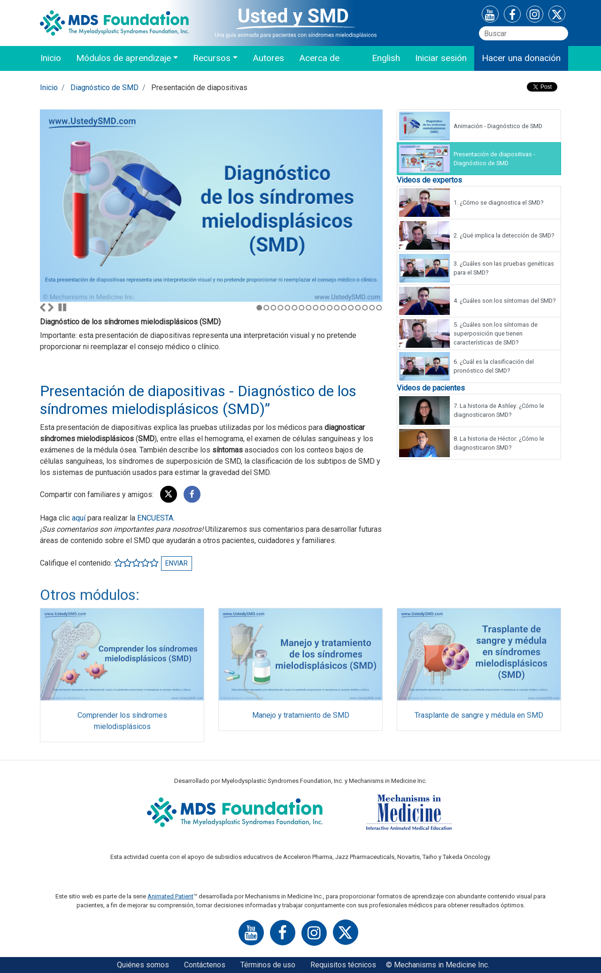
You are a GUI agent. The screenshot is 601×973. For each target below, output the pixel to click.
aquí (78, 517)
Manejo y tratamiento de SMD (300, 718)
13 (344, 308)
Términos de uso (267, 964)
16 (365, 308)
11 (330, 308)
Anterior (43, 307)
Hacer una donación (521, 58)
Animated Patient (170, 896)
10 (323, 308)
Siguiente (51, 307)
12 (337, 308)
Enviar (176, 563)
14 (351, 308)
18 (379, 308)
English (386, 58)
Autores (268, 58)
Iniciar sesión (441, 58)
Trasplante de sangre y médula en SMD (479, 718)
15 (358, 308)
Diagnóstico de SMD (104, 87)
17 (372, 308)
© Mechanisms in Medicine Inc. (437, 964)
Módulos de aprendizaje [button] (123, 58)
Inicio (50, 58)
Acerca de (319, 58)
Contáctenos (204, 964)
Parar (62, 307)
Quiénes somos (143, 964)
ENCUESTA (155, 517)
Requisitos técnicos (343, 964)
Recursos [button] (212, 58)
